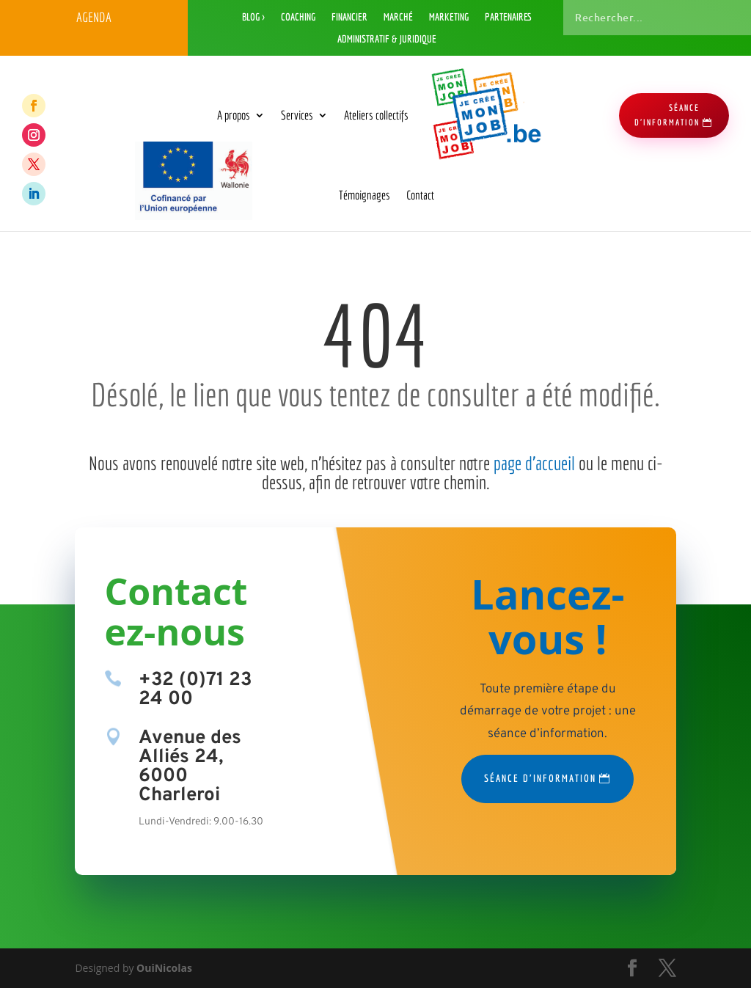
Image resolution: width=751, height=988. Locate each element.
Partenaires (508, 17)
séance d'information (667, 115)
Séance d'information (540, 778)
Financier (349, 17)
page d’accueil (534, 463)
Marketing (449, 17)
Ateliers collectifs (376, 115)
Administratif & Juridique (386, 39)
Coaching (298, 17)
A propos (233, 115)
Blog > (253, 17)
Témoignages (364, 195)
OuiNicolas (164, 968)
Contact (420, 195)
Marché (398, 17)
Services (297, 115)
